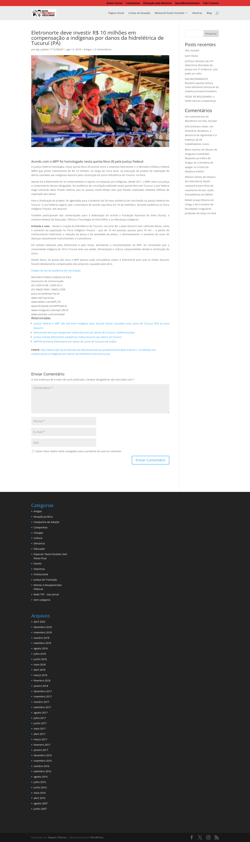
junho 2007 (40, 808)
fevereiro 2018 (42, 680)
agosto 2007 (41, 803)
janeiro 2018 (41, 686)
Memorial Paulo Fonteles (169, 13)
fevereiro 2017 (42, 744)
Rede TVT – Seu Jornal (46, 594)
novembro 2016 (43, 760)
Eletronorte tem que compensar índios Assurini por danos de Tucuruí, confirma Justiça (84, 332)
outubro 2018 (41, 637)
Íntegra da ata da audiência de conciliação (56, 270)
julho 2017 (40, 718)
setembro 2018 (42, 643)
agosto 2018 (41, 648)
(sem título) (191, 55)
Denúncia (39, 543)
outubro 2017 (41, 701)
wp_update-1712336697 (50, 49)
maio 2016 (40, 792)
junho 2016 (40, 787)
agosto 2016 (41, 776)
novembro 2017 (43, 696)
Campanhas (133, 3)
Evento (37, 563)
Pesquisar (211, 33)
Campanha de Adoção (46, 522)
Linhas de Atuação (139, 13)
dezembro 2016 (43, 755)
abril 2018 (39, 669)
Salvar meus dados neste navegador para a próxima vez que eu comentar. (78, 451)
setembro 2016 (42, 771)
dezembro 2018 (43, 627)
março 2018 (40, 675)
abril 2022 (39, 621)
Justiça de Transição (45, 579)
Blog (209, 13)
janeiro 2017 (41, 750)
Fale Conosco (211, 3)
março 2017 (40, 739)
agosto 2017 (41, 712)
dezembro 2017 (43, 691)
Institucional (41, 574)
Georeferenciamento (187, 3)
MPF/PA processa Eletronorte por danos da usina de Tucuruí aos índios (75, 341)
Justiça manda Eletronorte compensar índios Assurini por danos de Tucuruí (78, 337)
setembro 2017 (42, 707)
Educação (39, 548)
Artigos (88, 49)
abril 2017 (39, 734)
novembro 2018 (43, 632)
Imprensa (39, 569)
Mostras (197, 13)
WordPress (96, 837)
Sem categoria (42, 599)
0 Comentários (103, 49)
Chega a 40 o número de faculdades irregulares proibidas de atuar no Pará (200, 209)
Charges (38, 532)
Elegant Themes (57, 837)
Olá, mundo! (192, 50)
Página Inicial (116, 13)
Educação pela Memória (157, 3)
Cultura (38, 538)
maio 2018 (40, 664)
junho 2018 (40, 659)
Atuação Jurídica (43, 516)
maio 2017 (40, 728)
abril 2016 (39, 798)
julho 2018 (40, 653)
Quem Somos (114, 3)
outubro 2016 (41, 766)
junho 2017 (40, 723)
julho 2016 (40, 782)
